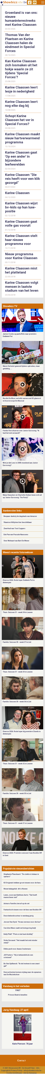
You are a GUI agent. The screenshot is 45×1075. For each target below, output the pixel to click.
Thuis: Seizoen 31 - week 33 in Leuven (18, 672)
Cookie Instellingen (14, 1073)
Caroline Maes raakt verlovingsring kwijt (20, 928)
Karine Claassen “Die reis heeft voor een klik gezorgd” (22, 179)
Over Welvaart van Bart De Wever (16, 541)
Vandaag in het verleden (16, 986)
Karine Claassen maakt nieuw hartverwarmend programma (22, 138)
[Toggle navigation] (43, 2)
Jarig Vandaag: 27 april (15, 1009)
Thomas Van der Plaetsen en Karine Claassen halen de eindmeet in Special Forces (20, 43)
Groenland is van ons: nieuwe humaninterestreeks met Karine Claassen (21, 19)
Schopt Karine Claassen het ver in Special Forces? (19, 120)
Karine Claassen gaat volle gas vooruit (21, 224)
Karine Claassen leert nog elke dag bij (21, 104)
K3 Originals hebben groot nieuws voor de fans (22, 883)
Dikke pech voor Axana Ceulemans (17, 949)
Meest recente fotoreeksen (18, 552)
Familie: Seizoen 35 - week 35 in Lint (17, 793)
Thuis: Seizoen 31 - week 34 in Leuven (18, 612)
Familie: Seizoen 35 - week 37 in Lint (17, 642)
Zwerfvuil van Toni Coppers (14, 528)
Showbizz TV (10, 306)
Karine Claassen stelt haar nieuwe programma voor (21, 240)
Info (37, 1068)
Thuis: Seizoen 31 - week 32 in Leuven (18, 764)
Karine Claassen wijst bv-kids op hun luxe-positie (21, 207)
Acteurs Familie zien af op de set (16, 903)
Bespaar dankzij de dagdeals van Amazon (20, 516)
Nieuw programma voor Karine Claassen (21, 256)
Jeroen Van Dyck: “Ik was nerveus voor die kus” (22, 922)
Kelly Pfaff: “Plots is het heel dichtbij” (18, 934)
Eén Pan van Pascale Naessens (16, 534)
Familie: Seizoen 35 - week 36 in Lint (17, 702)
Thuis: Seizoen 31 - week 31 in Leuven (18, 823)
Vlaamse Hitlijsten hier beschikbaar (18, 522)
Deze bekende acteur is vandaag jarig (18, 916)
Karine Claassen (17, 193)
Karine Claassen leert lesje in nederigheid (21, 89)
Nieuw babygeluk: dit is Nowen (15, 889)
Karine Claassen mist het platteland (21, 270)
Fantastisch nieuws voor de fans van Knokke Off (22, 910)
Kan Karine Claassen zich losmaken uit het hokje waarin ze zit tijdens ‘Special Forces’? (21, 69)
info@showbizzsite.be (32, 1070)
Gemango (33, 1073)
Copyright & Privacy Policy (11, 1070)
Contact (21, 1060)
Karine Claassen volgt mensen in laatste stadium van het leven (21, 287)
